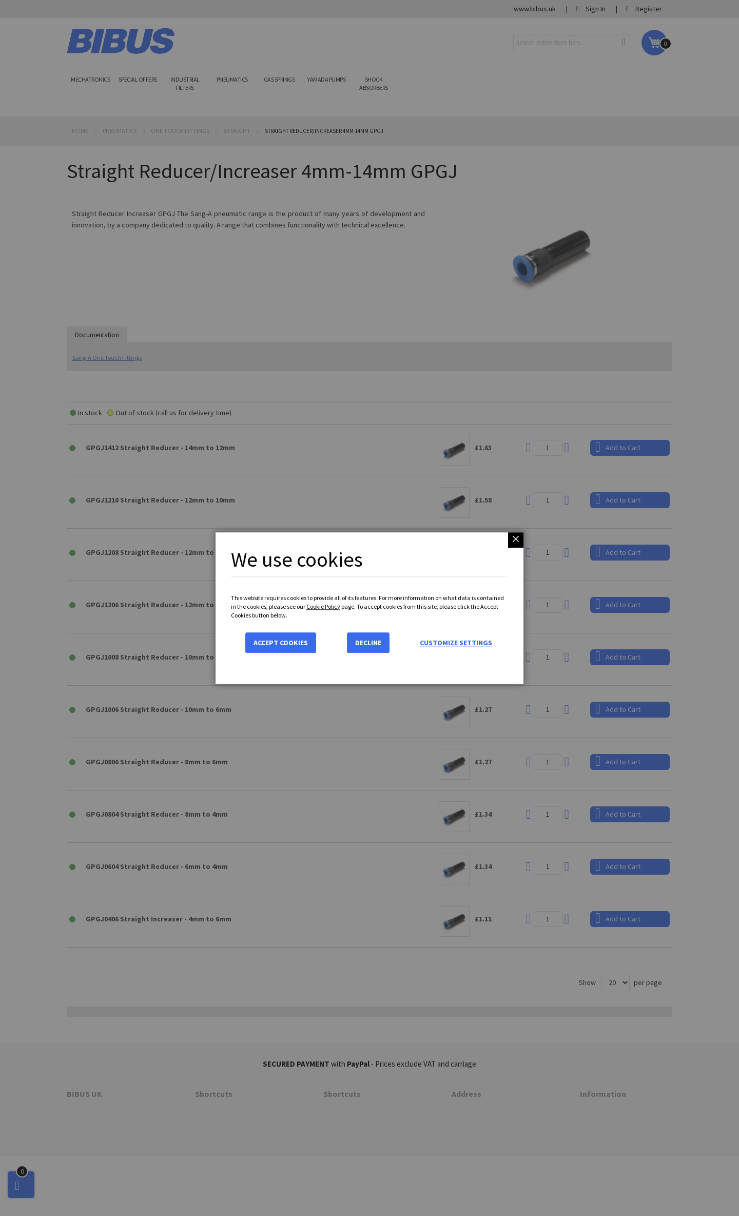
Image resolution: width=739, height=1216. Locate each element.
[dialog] (369, 608)
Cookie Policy (323, 606)
